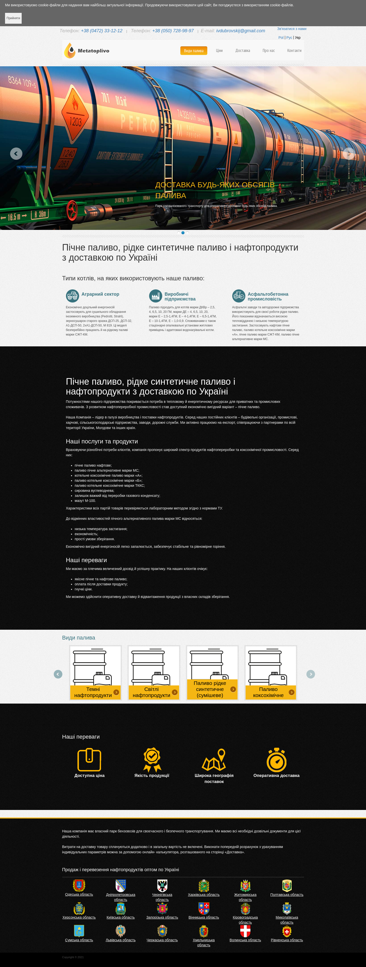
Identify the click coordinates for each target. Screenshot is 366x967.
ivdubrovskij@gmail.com (240, 30)
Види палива (194, 50)
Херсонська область (79, 917)
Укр (298, 38)
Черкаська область (162, 940)
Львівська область (121, 940)
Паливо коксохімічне (268, 692)
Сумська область (79, 940)
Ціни (219, 50)
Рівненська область (287, 940)
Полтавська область (286, 895)
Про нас (269, 50)
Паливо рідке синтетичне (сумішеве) (210, 689)
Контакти (294, 50)
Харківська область (204, 895)
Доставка (242, 50)
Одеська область (79, 894)
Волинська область (245, 940)
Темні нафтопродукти (93, 692)
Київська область (121, 917)
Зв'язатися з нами (291, 29)
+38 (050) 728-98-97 (173, 30)
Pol (280, 38)
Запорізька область (162, 917)
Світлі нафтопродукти (151, 692)
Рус (289, 38)
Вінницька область (204, 917)
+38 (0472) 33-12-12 (101, 30)
